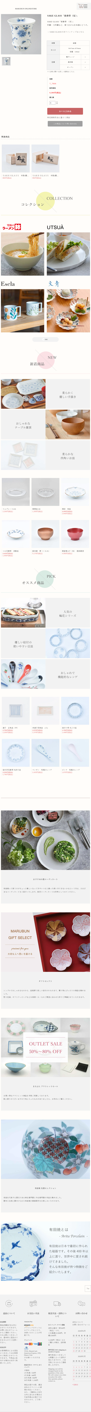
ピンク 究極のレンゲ (71, 770)
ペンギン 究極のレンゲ (42, 770)
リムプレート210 (9, 509)
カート (81, 6)
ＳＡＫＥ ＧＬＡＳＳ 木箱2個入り (46, 176)
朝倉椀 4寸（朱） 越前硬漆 (73, 551)
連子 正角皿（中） (11, 728)
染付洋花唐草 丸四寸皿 (12, 770)
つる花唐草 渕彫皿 (11, 551)
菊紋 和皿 (66, 509)
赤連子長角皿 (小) (40, 728)
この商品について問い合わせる (65, 124)
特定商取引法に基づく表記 (58, 117)
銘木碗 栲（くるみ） (41, 551)
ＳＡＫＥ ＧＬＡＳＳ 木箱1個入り (17, 176)
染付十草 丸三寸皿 (69, 728)
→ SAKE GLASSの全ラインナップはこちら (65, 32)
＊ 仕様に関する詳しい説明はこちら (60, 72)
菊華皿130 (36, 509)
